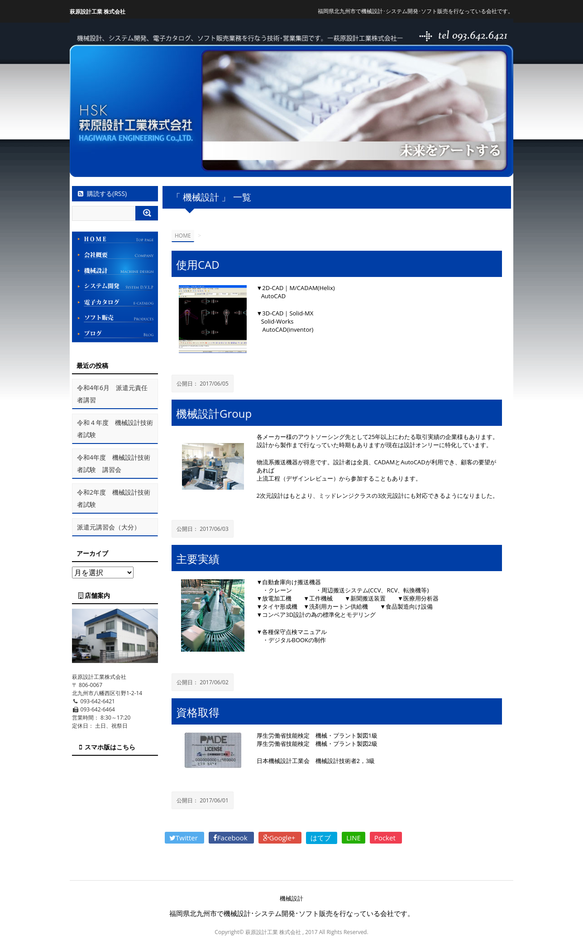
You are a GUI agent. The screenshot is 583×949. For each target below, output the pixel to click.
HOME (183, 235)
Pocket (385, 837)
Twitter (184, 837)
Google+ (280, 837)
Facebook (231, 837)
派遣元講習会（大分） (108, 527)
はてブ (322, 837)
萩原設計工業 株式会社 (97, 11)
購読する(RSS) (101, 193)
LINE (353, 837)
